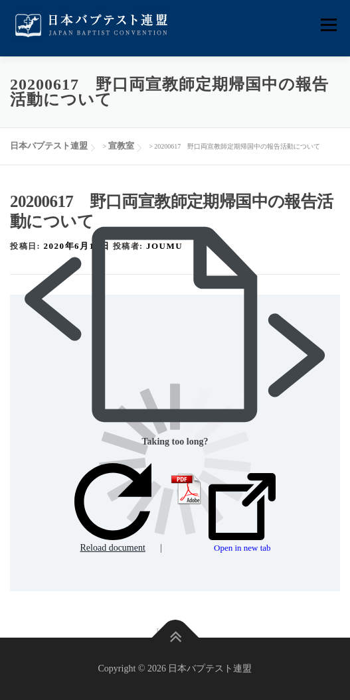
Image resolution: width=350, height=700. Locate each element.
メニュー (328, 25)
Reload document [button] (112, 508)
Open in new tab (242, 513)
